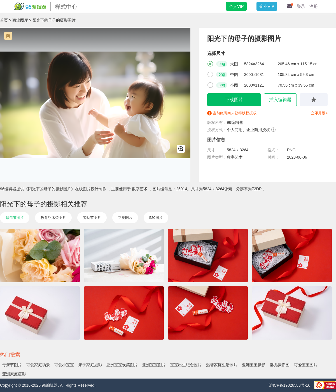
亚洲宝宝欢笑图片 (122, 365)
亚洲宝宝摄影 (253, 365)
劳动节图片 (92, 217)
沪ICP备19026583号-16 (290, 385)
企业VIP (266, 6)
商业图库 (20, 20)
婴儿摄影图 (280, 365)
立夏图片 (125, 217)
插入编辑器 (280, 99)
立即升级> (319, 113)
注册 (313, 6)
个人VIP (236, 6)
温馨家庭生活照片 (221, 365)
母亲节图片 (15, 217)
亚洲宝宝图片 (154, 365)
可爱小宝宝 (64, 365)
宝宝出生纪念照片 (186, 365)
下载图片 (234, 99)
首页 (4, 20)
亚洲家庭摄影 (14, 374)
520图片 (156, 217)
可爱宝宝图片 (306, 365)
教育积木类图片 (53, 217)
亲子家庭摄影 (90, 365)
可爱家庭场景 (38, 365)
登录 (301, 6)
